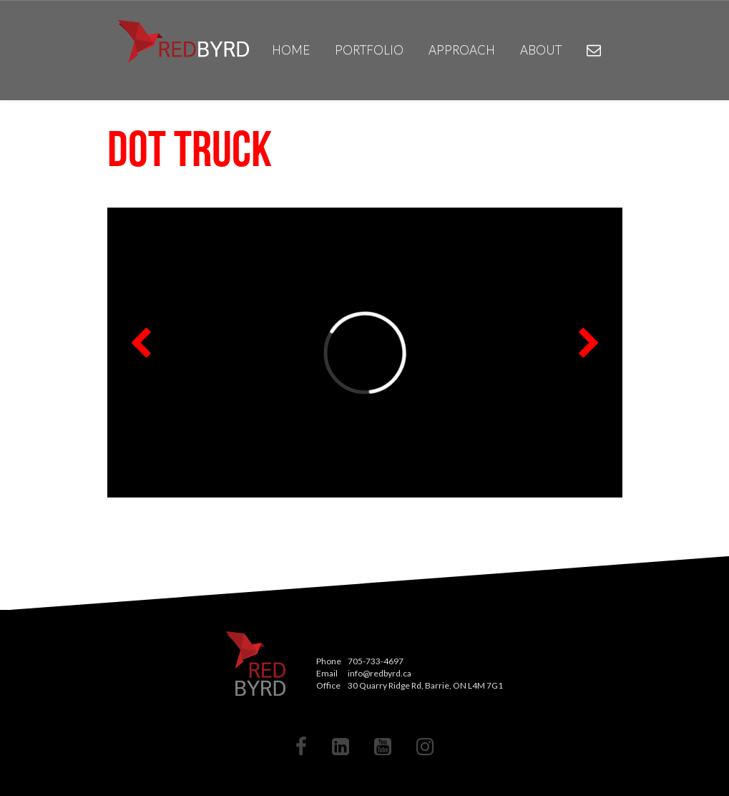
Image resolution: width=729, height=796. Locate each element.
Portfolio (369, 49)
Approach (462, 49)
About (541, 49)
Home (291, 49)
